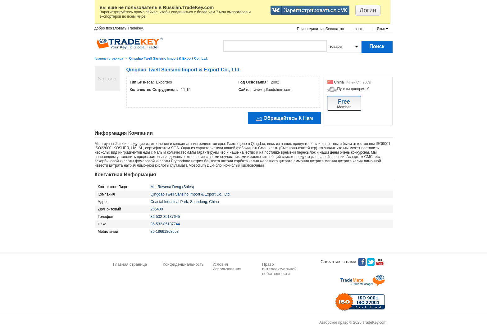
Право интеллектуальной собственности (279, 269)
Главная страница (109, 58)
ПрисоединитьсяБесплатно (320, 29)
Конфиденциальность (183, 264)
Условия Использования (226, 266)
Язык (381, 29)
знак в (360, 29)
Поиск (376, 46)
